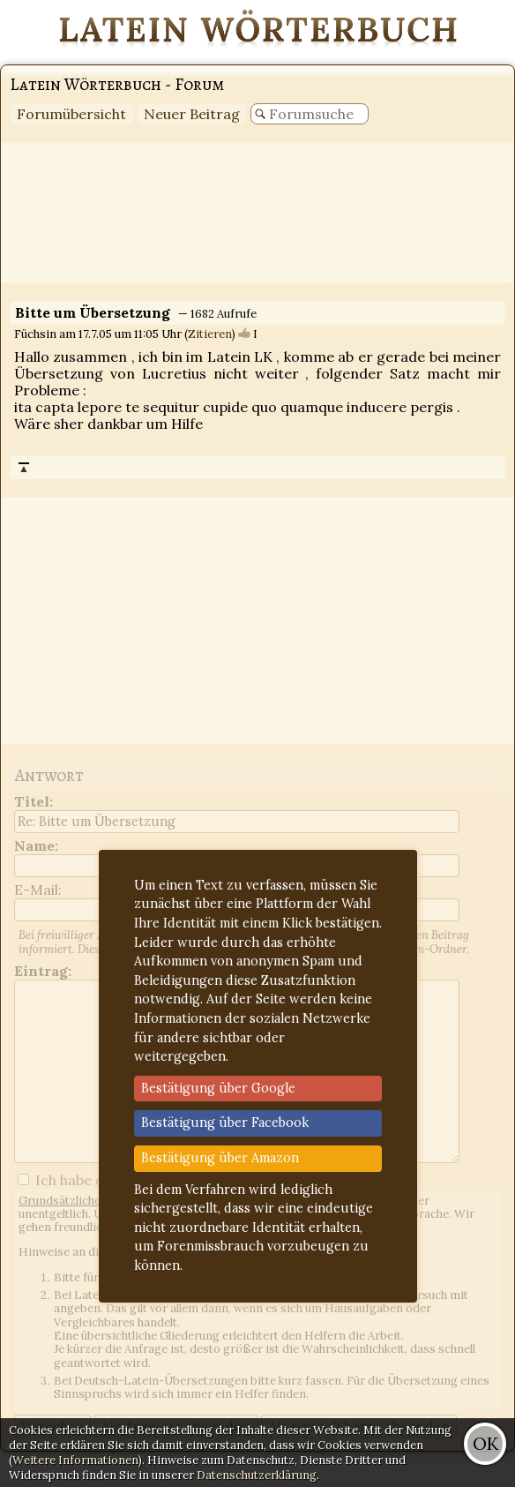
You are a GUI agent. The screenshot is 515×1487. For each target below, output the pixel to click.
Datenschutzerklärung (257, 1475)
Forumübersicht (71, 114)
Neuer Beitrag (192, 114)
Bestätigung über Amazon (220, 1158)
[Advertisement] (257, 212)
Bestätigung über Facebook (225, 1122)
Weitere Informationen (75, 1460)
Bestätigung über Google (218, 1088)
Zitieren (210, 334)
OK (485, 1443)
